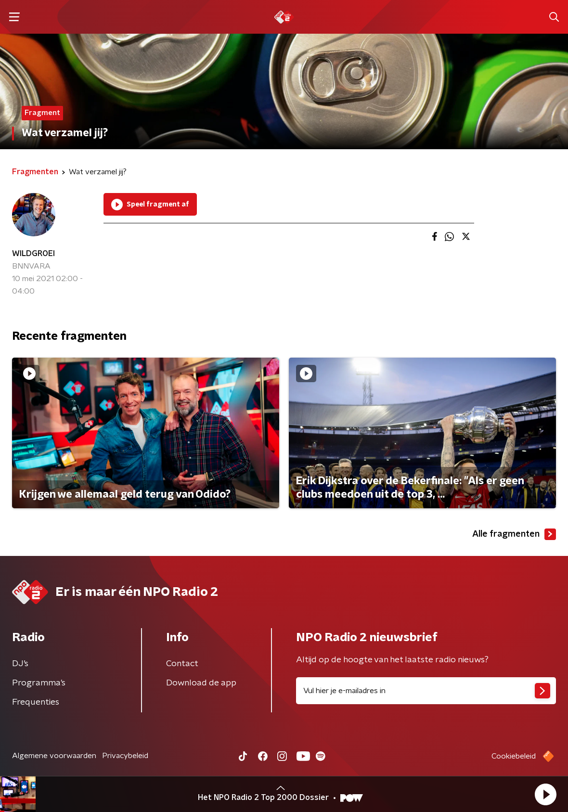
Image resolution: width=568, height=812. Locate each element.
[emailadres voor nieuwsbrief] (426, 690)
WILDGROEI (33, 254)
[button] (545, 794)
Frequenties (35, 702)
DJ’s (20, 663)
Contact (182, 663)
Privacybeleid (125, 756)
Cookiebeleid (513, 756)
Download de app (201, 683)
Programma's (38, 683)
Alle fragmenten (514, 534)
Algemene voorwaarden (54, 756)
